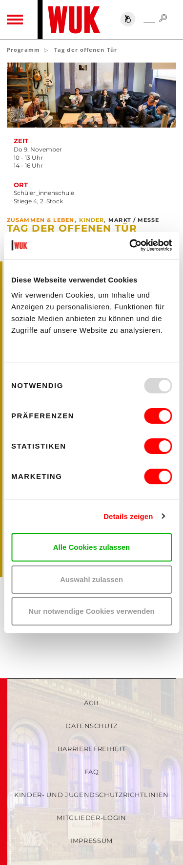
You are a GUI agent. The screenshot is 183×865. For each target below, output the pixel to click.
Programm (23, 49)
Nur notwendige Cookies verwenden (91, 611)
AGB (91, 703)
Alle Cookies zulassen (91, 547)
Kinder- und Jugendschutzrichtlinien (91, 795)
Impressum (91, 840)
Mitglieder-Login (91, 818)
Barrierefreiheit (91, 749)
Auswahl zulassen (91, 579)
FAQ (91, 772)
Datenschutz (91, 726)
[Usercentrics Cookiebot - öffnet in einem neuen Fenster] (130, 245)
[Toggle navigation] (15, 19)
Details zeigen (128, 516)
